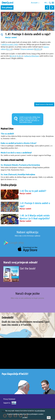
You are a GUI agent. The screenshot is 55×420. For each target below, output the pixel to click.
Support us (6, 403)
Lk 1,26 (9, 49)
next (52, 7)
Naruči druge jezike (27, 293)
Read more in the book (44, 104)
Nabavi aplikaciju (27, 232)
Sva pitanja (7, 7)
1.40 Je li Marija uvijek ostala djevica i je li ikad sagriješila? (35, 217)
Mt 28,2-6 (38, 49)
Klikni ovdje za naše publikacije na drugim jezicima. (27, 298)
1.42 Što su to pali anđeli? (33, 190)
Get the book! (28, 268)
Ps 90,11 (20, 56)
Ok (49, 417)
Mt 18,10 (13, 56)
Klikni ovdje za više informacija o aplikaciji (27, 236)
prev (47, 7)
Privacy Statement (9, 399)
